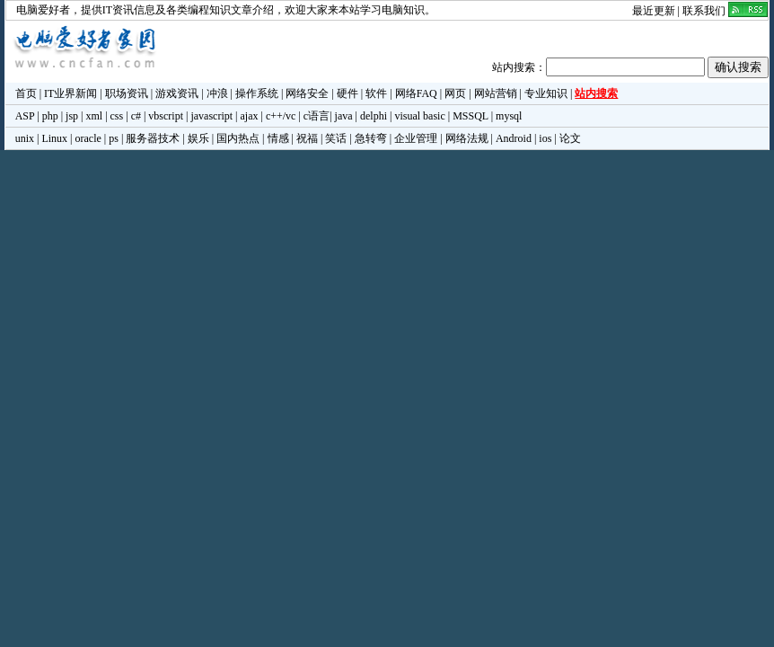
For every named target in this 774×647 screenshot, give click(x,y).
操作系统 (256, 93)
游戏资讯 (176, 93)
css (117, 116)
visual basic (419, 116)
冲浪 (217, 93)
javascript (211, 116)
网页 (455, 93)
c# (136, 116)
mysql (509, 116)
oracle (88, 138)
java (344, 116)
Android (514, 138)
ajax (250, 116)
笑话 (336, 138)
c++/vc (281, 116)
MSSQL (470, 116)
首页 (26, 93)
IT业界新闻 (70, 93)
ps (114, 138)
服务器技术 (153, 138)
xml (93, 116)
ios (545, 138)
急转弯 (371, 138)
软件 (376, 93)
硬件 (347, 93)
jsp (72, 116)
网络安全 (307, 93)
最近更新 (653, 10)
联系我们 (704, 10)
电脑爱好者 (43, 10)
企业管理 (415, 138)
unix (24, 138)
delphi (373, 116)
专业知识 (545, 93)
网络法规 (466, 138)
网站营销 (495, 93)
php (50, 116)
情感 (278, 138)
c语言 (316, 116)
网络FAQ (416, 93)
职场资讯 (126, 93)
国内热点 (237, 138)
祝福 (307, 138)
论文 (570, 138)
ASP (25, 116)
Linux (54, 138)
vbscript (165, 116)
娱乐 (198, 138)
